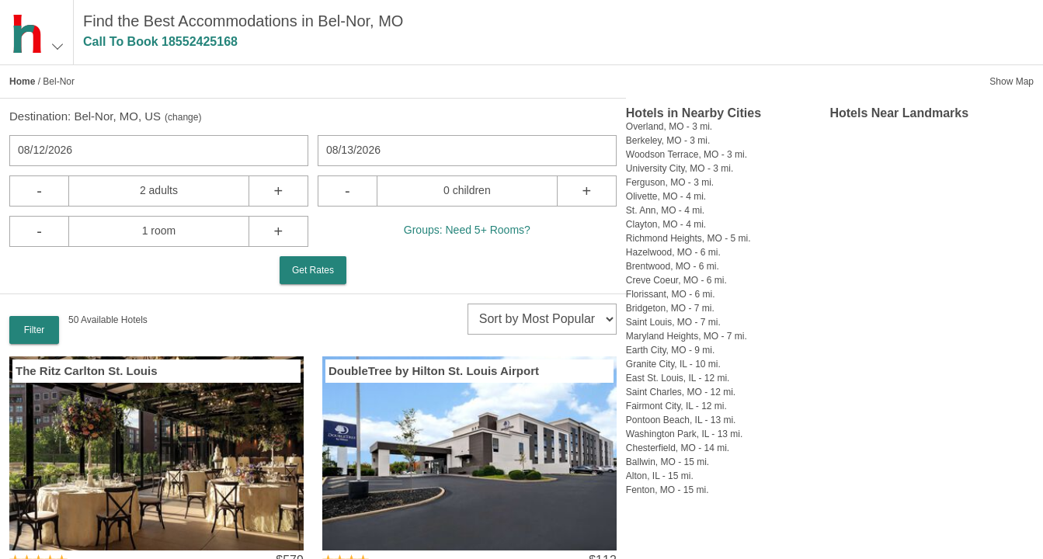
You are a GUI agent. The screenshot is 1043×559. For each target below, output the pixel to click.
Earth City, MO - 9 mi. (670, 350)
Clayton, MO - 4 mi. (666, 224)
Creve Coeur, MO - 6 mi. (676, 280)
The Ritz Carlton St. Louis (87, 370)
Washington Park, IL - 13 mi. (684, 434)
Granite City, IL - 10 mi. (673, 364)
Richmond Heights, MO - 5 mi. (688, 238)
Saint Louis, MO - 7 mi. (673, 322)
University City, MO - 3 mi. (679, 168)
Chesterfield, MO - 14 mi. (677, 448)
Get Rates (313, 270)
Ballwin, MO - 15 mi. (667, 462)
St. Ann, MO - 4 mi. (665, 210)
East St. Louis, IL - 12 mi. (678, 378)
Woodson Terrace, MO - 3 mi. (686, 154)
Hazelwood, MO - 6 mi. (673, 252)
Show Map (1011, 81)
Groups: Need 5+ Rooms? (467, 230)
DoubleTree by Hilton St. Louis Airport (434, 370)
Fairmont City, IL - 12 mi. (676, 406)
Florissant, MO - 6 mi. (670, 294)
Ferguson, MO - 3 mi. (670, 182)
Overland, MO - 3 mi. (669, 126)
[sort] (542, 319)
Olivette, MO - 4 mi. (666, 196)
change (183, 117)
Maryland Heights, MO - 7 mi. (686, 336)
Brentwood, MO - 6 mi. (672, 266)
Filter (34, 330)
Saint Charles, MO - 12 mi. (680, 392)
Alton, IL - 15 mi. (660, 475)
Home (22, 81)
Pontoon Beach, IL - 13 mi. (681, 420)
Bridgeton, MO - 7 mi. (670, 308)
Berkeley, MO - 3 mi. (668, 140)
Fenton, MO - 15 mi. (667, 489)
